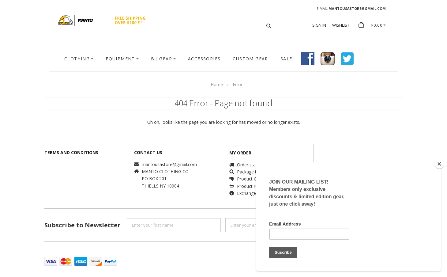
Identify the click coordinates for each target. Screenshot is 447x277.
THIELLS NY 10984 (160, 186)
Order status (249, 165)
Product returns (252, 186)
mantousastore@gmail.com (169, 164)
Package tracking (254, 172)
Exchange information (258, 193)
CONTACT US (148, 152)
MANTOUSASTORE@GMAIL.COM (357, 8)
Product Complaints (256, 179)
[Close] (439, 164)
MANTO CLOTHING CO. (166, 171)
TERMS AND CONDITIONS (71, 152)
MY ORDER (240, 153)
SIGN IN (319, 25)
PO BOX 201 (154, 178)
